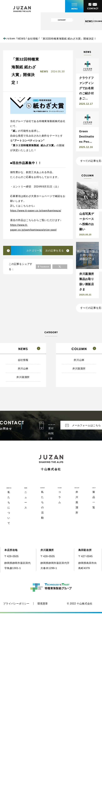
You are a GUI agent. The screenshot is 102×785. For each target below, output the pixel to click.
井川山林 (23, 368)
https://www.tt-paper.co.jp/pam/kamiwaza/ (35, 210)
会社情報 (33, 38)
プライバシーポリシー (16, 603)
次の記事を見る (54, 250)
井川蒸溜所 (23, 377)
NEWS (22, 38)
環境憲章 (42, 603)
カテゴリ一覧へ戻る (38, 250)
